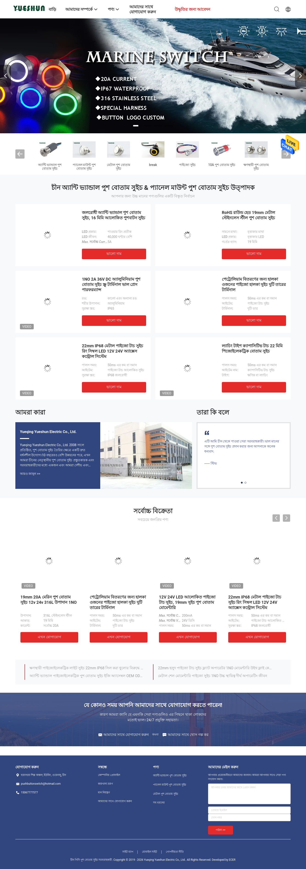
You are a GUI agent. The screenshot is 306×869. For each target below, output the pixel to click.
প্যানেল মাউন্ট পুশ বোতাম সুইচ (84, 166)
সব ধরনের (159, 802)
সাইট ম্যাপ (127, 851)
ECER (232, 859)
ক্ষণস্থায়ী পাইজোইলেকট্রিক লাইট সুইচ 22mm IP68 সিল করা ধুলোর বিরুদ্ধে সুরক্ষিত (87, 668)
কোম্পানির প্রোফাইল (109, 775)
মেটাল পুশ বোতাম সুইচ (118, 166)
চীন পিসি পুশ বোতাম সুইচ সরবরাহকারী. (91, 859)
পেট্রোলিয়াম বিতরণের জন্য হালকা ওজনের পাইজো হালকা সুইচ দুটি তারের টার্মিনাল (254, 284)
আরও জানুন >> (30, 474)
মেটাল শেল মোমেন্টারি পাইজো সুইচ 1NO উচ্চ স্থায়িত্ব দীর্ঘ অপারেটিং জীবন (212, 676)
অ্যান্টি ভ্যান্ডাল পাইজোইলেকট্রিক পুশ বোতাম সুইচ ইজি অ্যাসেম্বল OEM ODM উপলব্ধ (87, 676)
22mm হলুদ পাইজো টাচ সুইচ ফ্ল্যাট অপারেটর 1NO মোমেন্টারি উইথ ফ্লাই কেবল (215, 668)
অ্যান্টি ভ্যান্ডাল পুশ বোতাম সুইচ (50, 166)
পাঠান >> (220, 830)
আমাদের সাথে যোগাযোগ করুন (115, 801)
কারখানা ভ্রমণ (105, 783)
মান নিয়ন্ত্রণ (104, 792)
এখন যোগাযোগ (49, 637)
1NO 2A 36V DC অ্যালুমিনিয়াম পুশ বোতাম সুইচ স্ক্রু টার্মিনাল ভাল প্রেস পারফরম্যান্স (111, 284)
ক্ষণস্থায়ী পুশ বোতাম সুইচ (256, 166)
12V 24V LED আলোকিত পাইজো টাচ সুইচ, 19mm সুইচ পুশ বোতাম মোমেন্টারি (187, 602)
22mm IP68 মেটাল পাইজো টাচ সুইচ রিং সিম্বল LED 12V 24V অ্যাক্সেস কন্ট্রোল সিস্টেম (112, 351)
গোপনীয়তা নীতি (175, 851)
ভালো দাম (114, 253)
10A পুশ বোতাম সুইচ (221, 165)
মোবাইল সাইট (149, 851)
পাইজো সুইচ (187, 165)
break (153, 165)
